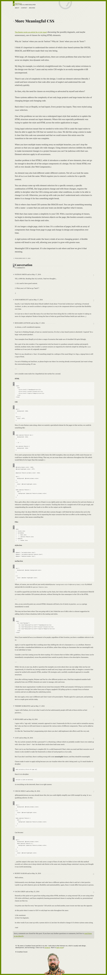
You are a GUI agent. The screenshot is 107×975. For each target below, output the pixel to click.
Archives (32, 8)
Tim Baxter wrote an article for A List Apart (33, 32)
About (17, 8)
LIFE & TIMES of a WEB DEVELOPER (25, 4)
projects (47, 947)
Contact (24, 8)
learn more (59, 947)
